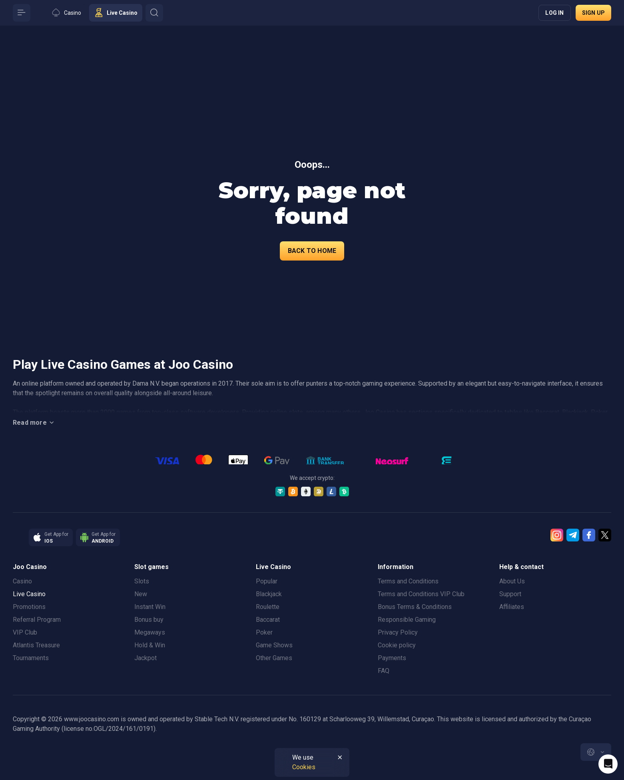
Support (510, 594)
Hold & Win (149, 645)
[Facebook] (588, 535)
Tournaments (31, 658)
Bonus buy (148, 619)
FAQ (383, 671)
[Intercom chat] (608, 764)
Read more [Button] (34, 423)
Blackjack (269, 594)
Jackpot (145, 658)
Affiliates (511, 607)
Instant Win (149, 607)
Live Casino (29, 594)
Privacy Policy (398, 632)
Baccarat (268, 619)
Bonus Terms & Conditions (415, 607)
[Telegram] (572, 535)
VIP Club (25, 632)
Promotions (29, 607)
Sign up (593, 13)
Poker (264, 632)
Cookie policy (397, 645)
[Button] (21, 13)
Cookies (303, 767)
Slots (141, 581)
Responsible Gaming (407, 619)
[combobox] (595, 752)
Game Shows (274, 645)
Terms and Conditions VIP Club (421, 594)
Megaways (149, 632)
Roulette (267, 607)
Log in (554, 13)
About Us (512, 581)
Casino (22, 581)
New (140, 594)
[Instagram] (556, 535)
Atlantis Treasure (36, 645)
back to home (312, 251)
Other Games (274, 658)
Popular (266, 581)
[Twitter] (604, 535)
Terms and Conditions (408, 581)
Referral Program (37, 619)
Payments (392, 658)
